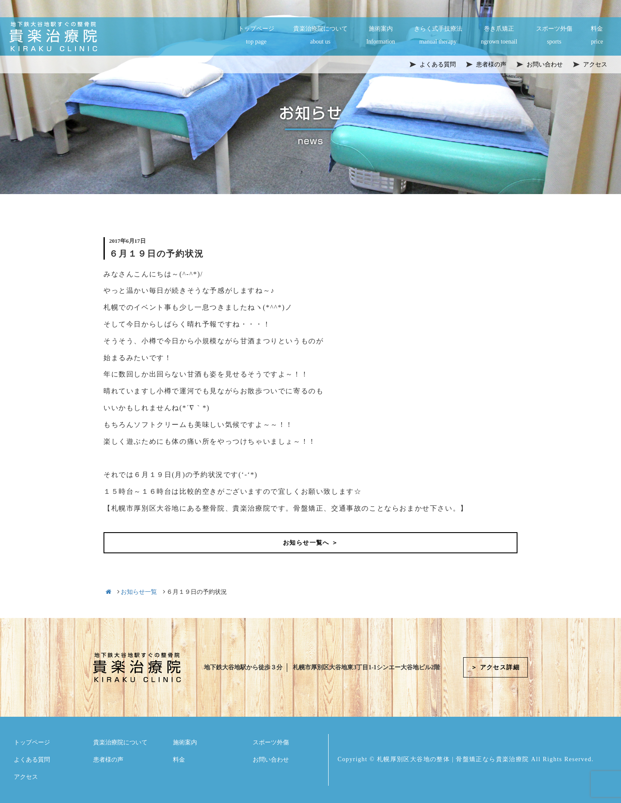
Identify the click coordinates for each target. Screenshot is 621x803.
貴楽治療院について (320, 35)
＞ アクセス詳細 (495, 667)
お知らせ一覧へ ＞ (310, 543)
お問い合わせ (271, 759)
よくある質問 (32, 759)
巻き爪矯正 (499, 35)
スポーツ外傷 (554, 35)
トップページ (256, 35)
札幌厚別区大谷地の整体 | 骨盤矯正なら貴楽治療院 (453, 759)
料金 (597, 35)
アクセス (26, 777)
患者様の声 (108, 759)
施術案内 (380, 35)
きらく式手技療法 (438, 35)
